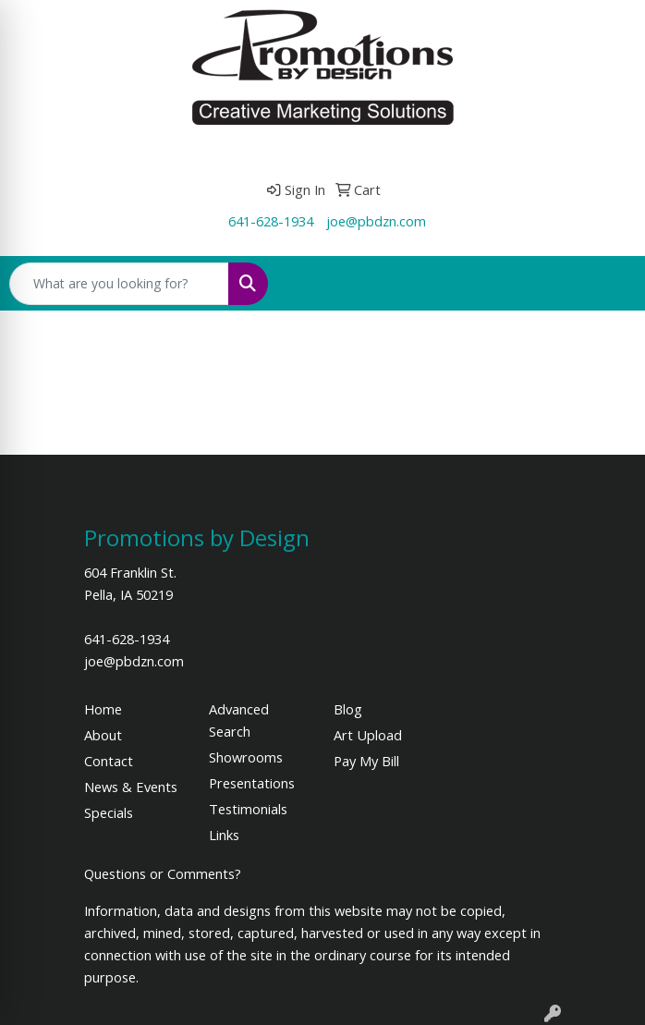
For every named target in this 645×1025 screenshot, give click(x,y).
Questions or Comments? (162, 873)
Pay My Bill (366, 760)
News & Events (130, 786)
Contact (108, 760)
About (103, 735)
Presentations (252, 783)
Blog (348, 709)
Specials (108, 812)
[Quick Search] (119, 283)
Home (103, 709)
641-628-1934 (270, 221)
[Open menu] (608, 283)
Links (224, 834)
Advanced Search (239, 720)
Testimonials (248, 808)
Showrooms (246, 757)
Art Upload (368, 735)
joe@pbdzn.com (376, 221)
